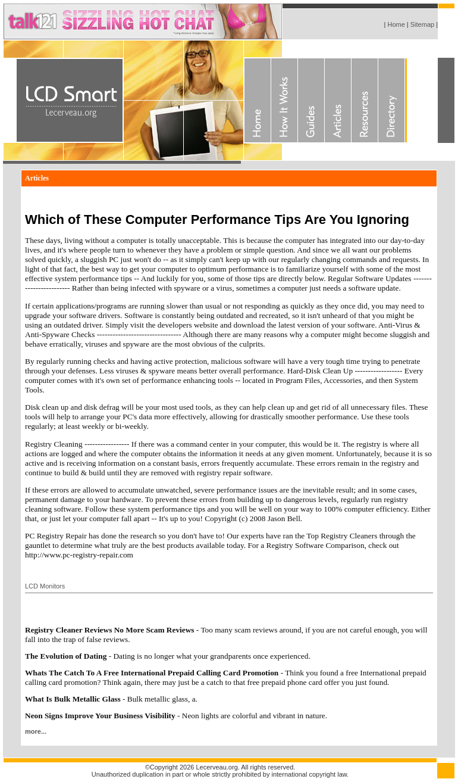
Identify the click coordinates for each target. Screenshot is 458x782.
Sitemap (422, 24)
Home (394, 24)
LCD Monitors (45, 586)
